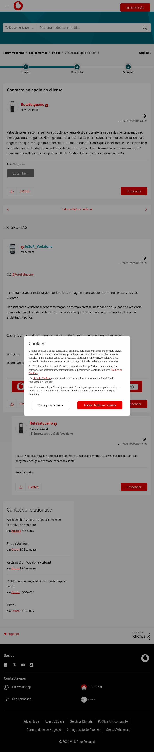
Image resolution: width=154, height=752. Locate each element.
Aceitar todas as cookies (100, 405)
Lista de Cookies (42, 378)
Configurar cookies (50, 405)
